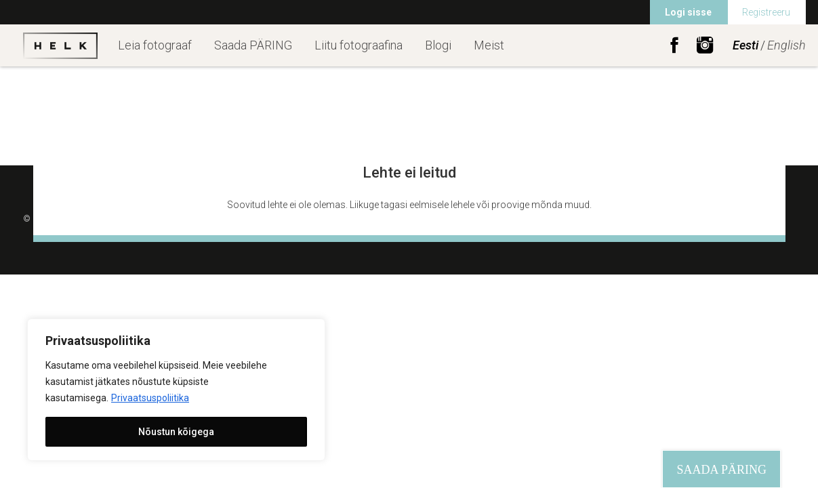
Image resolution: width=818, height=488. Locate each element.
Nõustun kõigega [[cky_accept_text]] (176, 431)
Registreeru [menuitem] (766, 12)
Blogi (438, 45)
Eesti (745, 45)
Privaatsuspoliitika (150, 397)
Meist (489, 45)
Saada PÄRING (253, 45)
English (786, 45)
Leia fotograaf (155, 45)
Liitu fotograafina (358, 45)
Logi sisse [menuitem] (688, 12)
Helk (60, 45)
